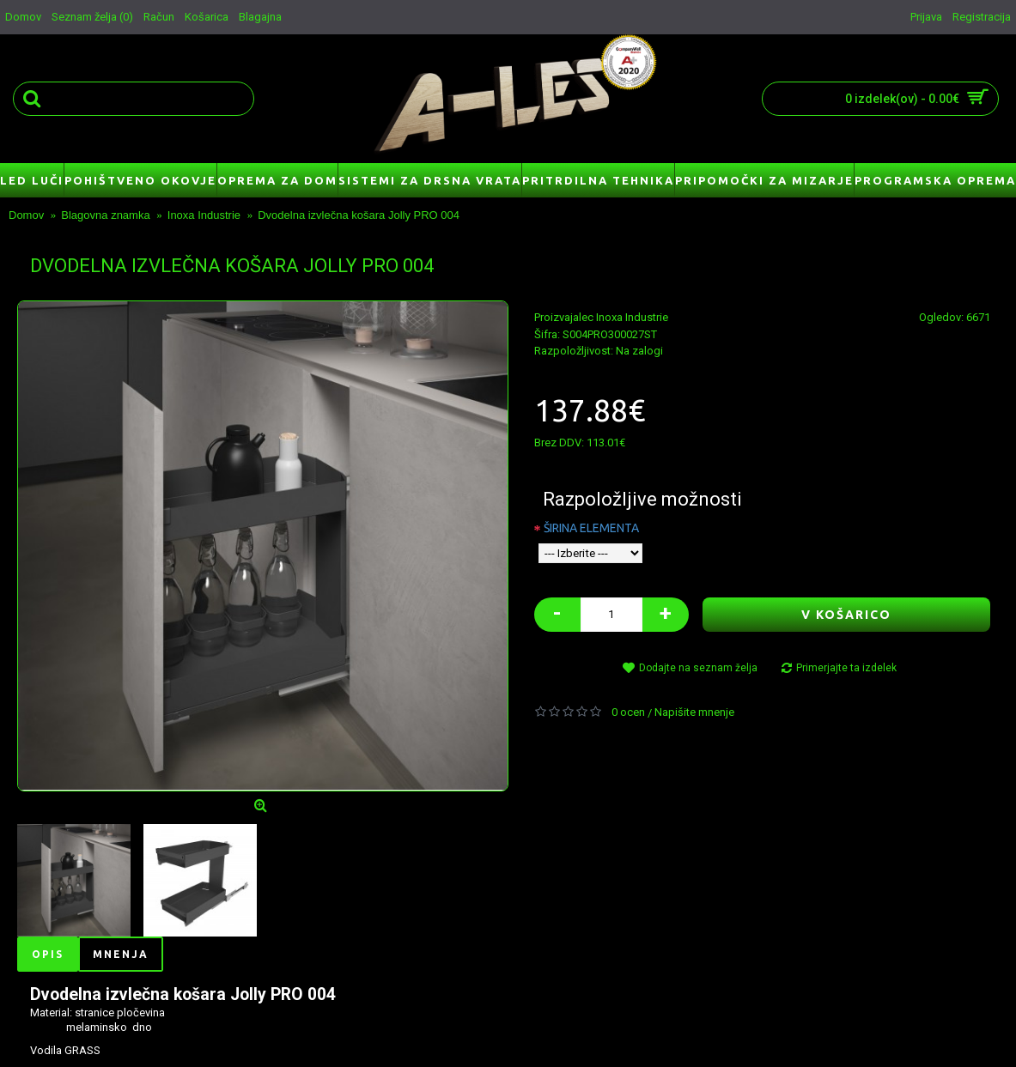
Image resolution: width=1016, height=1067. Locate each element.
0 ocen (628, 712)
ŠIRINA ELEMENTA (591, 528)
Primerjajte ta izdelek (846, 668)
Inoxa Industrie (632, 317)
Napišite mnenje (694, 712)
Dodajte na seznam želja (698, 668)
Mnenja (121, 954)
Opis (48, 954)
